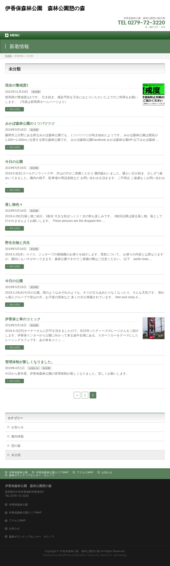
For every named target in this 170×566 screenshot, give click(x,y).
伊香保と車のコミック (23, 319)
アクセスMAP (85, 472)
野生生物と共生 (17, 243)
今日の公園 (14, 162)
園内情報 (17, 436)
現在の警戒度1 (16, 85)
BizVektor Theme (85, 555)
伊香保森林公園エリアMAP (52, 472)
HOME (8, 56)
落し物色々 (14, 204)
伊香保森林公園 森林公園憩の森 (45, 8)
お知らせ (34, 368)
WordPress (64, 555)
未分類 (36, 92)
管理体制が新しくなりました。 (30, 362)
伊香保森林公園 (18, 472)
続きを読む (15, 109)
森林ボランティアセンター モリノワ (31, 475)
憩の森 (16, 445)
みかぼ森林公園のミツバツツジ (30, 123)
